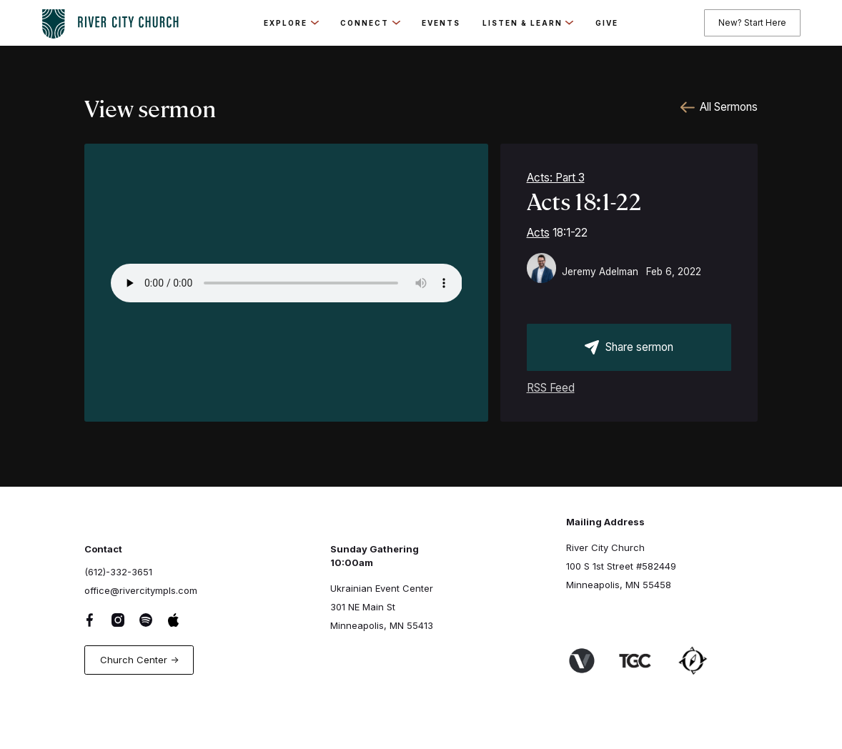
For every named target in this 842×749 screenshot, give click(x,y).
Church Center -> (139, 659)
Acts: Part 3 (556, 177)
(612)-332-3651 (118, 571)
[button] (291, 23)
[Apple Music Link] (182, 619)
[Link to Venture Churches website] (590, 661)
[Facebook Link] (98, 619)
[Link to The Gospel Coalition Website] (644, 660)
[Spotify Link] (154, 619)
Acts (538, 232)
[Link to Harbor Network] (701, 660)
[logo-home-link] (109, 20)
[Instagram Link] (126, 619)
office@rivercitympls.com (140, 590)
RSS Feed (551, 388)
